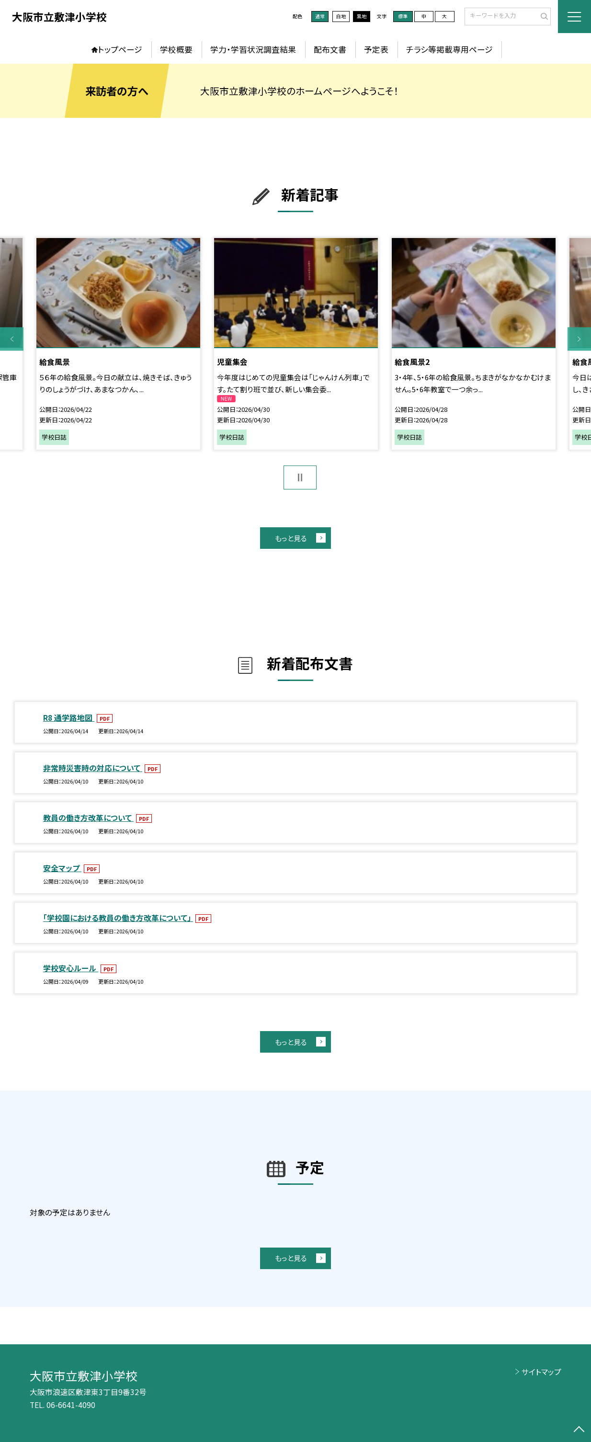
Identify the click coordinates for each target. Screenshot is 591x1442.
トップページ (120, 49)
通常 (320, 16)
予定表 (376, 49)
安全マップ (62, 868)
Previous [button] (11, 339)
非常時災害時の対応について (92, 767)
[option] (118, 344)
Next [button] (579, 339)
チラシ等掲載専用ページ (449, 49)
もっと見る (291, 538)
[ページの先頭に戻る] (579, 1430)
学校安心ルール (70, 968)
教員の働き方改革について (88, 817)
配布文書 (330, 49)
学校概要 (176, 49)
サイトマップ (541, 1371)
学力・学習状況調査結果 (253, 49)
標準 (403, 16)
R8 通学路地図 (68, 717)
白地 (341, 16)
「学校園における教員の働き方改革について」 (118, 917)
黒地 (361, 16)
